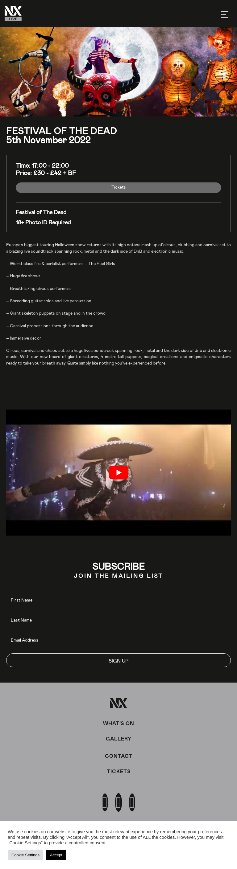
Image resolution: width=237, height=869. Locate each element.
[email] (118, 640)
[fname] (118, 600)
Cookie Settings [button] (25, 855)
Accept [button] (56, 855)
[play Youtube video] (118, 473)
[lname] (118, 620)
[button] (118, 660)
